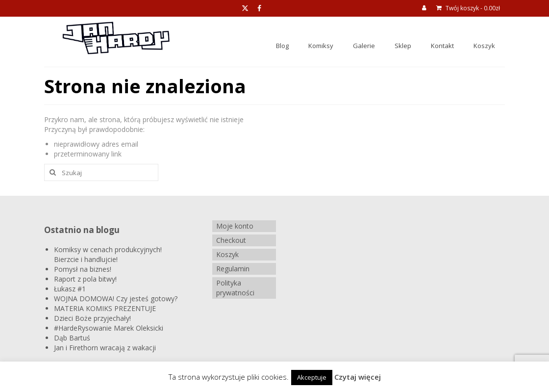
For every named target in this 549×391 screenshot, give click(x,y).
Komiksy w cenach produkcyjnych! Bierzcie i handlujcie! (108, 254)
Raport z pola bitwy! (85, 279)
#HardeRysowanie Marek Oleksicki (108, 328)
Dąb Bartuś (72, 337)
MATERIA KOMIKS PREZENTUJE (105, 308)
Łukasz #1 (70, 288)
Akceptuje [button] (311, 377)
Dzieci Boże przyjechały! (92, 318)
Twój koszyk (468, 8)
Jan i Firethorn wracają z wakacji (105, 347)
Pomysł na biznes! (82, 269)
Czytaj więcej (357, 377)
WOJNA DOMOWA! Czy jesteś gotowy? (115, 298)
